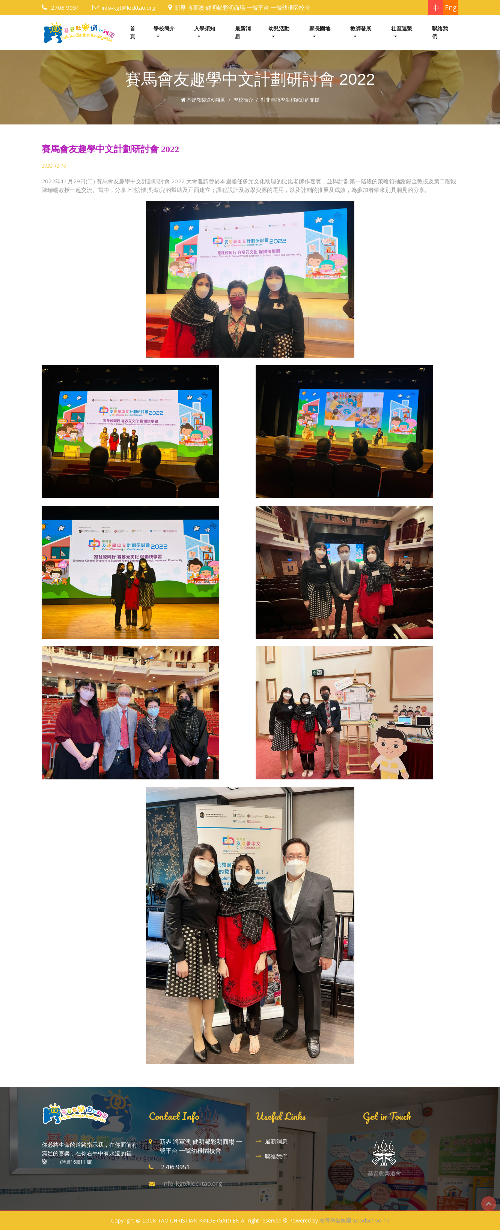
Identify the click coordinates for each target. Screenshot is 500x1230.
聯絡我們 (440, 32)
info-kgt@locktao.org (128, 7)
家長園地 (319, 28)
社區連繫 (401, 28)
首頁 (132, 32)
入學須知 (204, 28)
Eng (451, 7)
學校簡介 (164, 28)
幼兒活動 (278, 28)
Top (488, 1203)
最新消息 (243, 32)
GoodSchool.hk (370, 1220)
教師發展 (360, 28)
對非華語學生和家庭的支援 (290, 99)
